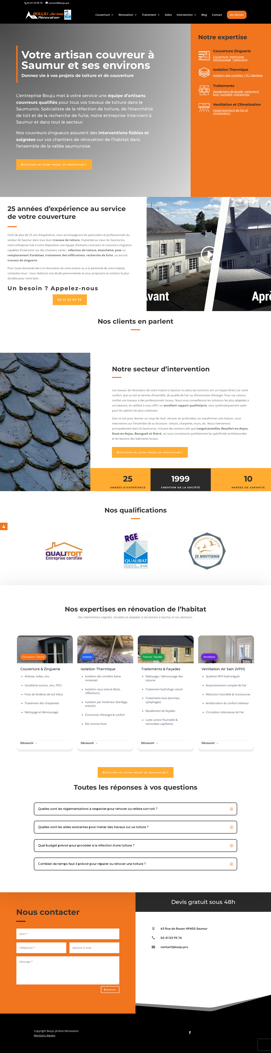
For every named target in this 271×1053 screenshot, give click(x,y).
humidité (226, 94)
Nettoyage (237, 57)
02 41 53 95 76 (70, 299)
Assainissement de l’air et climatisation (230, 112)
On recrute (237, 15)
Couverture (102, 15)
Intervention (185, 15)
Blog (204, 15)
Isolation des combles (228, 75)
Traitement (149, 15)
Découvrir (26, 743)
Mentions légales (44, 1035)
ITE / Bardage (253, 75)
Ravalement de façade (228, 91)
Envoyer (110, 989)
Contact (217, 15)
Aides (168, 15)
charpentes (242, 94)
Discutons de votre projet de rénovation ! (54, 164)
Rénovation (126, 15)
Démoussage (222, 60)
